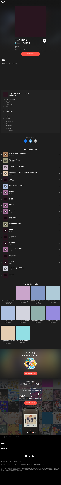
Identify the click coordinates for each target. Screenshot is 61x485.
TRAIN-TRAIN (34, 437)
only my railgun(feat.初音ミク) (8, 320)
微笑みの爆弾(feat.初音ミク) (38, 320)
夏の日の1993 (9, 121)
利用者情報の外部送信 (25, 464)
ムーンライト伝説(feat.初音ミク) (53, 320)
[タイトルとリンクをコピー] (35, 141)
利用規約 (3, 464)
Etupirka (8, 118)
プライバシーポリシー (12, 464)
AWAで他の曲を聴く (30, 373)
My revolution (9, 128)
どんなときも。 (9, 104)
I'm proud (8, 123)
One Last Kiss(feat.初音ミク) (23, 320)
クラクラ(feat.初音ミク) (53, 301)
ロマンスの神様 (9, 130)
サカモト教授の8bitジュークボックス (19, 93)
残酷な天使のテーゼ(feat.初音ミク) (38, 301)
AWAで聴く (30, 54)
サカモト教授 (26, 43)
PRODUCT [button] (4, 444)
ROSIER (8, 116)
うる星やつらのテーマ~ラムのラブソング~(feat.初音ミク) (8, 341)
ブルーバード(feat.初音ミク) (23, 340)
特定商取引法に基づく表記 (38, 464)
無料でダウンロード (30, 403)
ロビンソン (8, 106)
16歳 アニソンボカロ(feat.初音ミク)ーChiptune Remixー (8, 301)
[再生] (44, 41)
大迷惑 (7, 109)
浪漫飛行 (8, 102)
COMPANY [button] (5, 449)
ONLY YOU (8, 114)
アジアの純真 (9, 125)
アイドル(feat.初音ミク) (23, 301)
